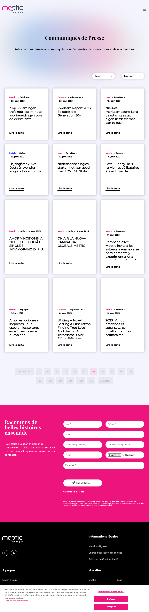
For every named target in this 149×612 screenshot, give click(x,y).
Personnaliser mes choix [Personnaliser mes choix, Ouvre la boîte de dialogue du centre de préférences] (111, 594)
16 (103, 371)
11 (57, 371)
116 (91, 380)
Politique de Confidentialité (103, 559)
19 (130, 371)
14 (84, 371)
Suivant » (105, 380)
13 (75, 371)
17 (112, 371)
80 (70, 380)
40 (50, 380)
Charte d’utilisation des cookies (105, 552)
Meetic (92, 580)
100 (81, 380)
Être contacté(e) (81, 483)
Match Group (9, 580)
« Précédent (24, 371)
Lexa (119, 580)
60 (60, 380)
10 (47, 371)
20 (40, 380)
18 (121, 371)
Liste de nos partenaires (16, 603)
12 (66, 371)
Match (91, 586)
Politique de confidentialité (101, 505)
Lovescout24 (124, 586)
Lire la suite (16, 132)
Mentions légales (97, 546)
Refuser (111, 602)
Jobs (4, 586)
